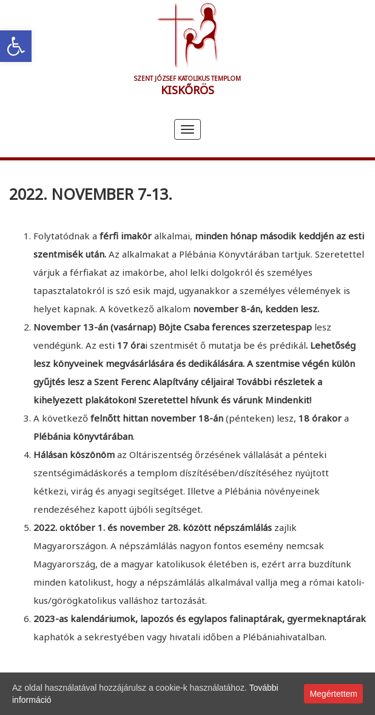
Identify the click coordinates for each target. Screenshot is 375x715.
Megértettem (333, 694)
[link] (16, 46)
